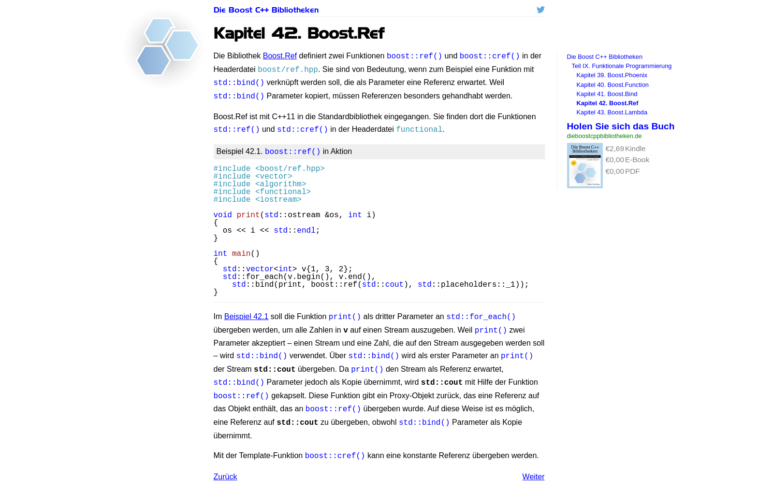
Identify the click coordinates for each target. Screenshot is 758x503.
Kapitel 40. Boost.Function (613, 84)
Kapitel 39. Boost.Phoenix (612, 75)
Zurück (225, 462)
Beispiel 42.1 (246, 311)
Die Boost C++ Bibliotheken (266, 9)
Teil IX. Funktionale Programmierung (622, 66)
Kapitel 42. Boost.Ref (608, 103)
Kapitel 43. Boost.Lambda (612, 112)
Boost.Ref (280, 56)
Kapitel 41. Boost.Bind (607, 94)
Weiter (534, 462)
